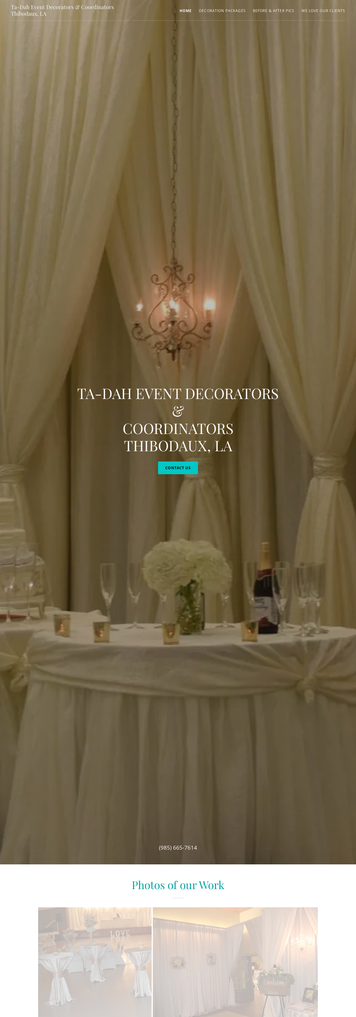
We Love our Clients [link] (323, 10)
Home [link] (186, 10)
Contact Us (177, 467)
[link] (69, 14)
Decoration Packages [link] (222, 10)
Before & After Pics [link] (273, 10)
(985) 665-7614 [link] (178, 847)
